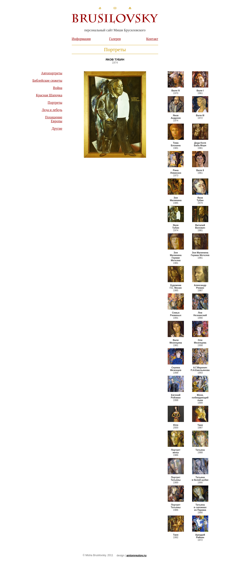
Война (57, 88)
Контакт (152, 39)
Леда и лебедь (52, 110)
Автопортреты (51, 73)
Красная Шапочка (49, 95)
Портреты (55, 102)
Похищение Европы (53, 119)
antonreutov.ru (136, 555)
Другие (57, 128)
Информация (81, 39)
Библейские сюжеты (47, 80)
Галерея (115, 39)
